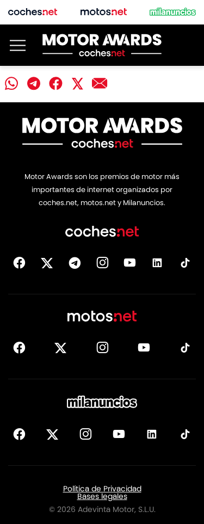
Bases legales (102, 496)
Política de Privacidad (102, 488)
